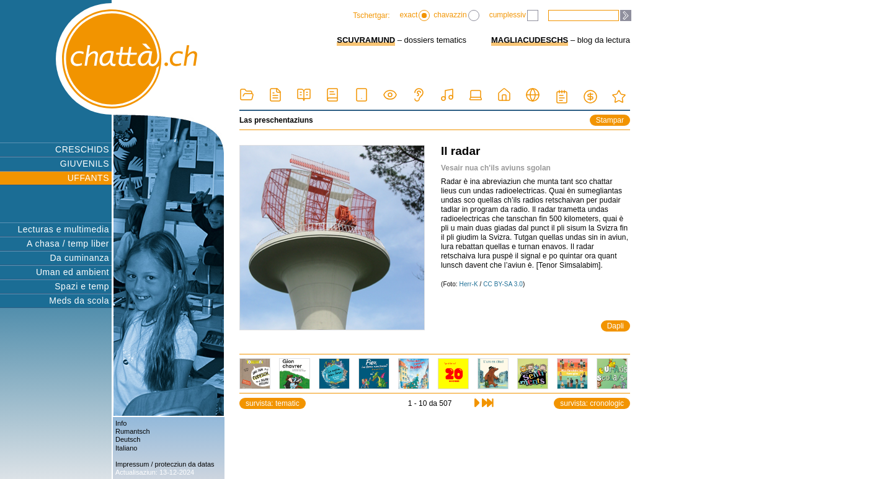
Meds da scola (79, 300)
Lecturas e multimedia (63, 229)
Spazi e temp (82, 286)
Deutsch (127, 439)
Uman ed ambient (72, 272)
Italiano (126, 448)
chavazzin (456, 15)
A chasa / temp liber (68, 243)
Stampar (610, 120)
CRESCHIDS (82, 149)
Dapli (615, 326)
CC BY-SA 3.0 (503, 284)
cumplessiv (513, 15)
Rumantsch (132, 431)
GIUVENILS (84, 164)
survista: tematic (273, 403)
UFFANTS (88, 178)
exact (415, 15)
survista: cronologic (592, 403)
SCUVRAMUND (366, 40)
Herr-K (469, 284)
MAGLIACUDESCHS (529, 40)
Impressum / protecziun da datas (165, 464)
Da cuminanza (80, 258)
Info (121, 423)
